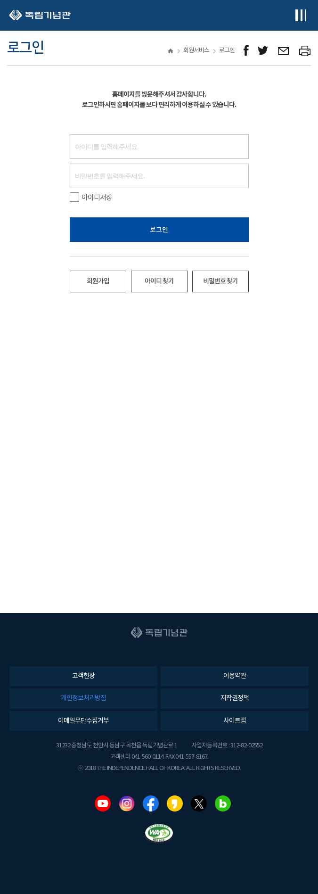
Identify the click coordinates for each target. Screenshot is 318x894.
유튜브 (103, 803)
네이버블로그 (223, 803)
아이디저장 (91, 197)
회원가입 (98, 281)
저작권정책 (234, 698)
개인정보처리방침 (83, 698)
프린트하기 (305, 51)
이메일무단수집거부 (83, 721)
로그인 (159, 230)
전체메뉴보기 (300, 15)
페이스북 (151, 803)
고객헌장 (83, 676)
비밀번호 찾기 (220, 281)
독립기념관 (40, 15)
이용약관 (234, 676)
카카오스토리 (175, 803)
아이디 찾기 (159, 281)
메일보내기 (284, 51)
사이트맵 (234, 721)
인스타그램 (127, 803)
